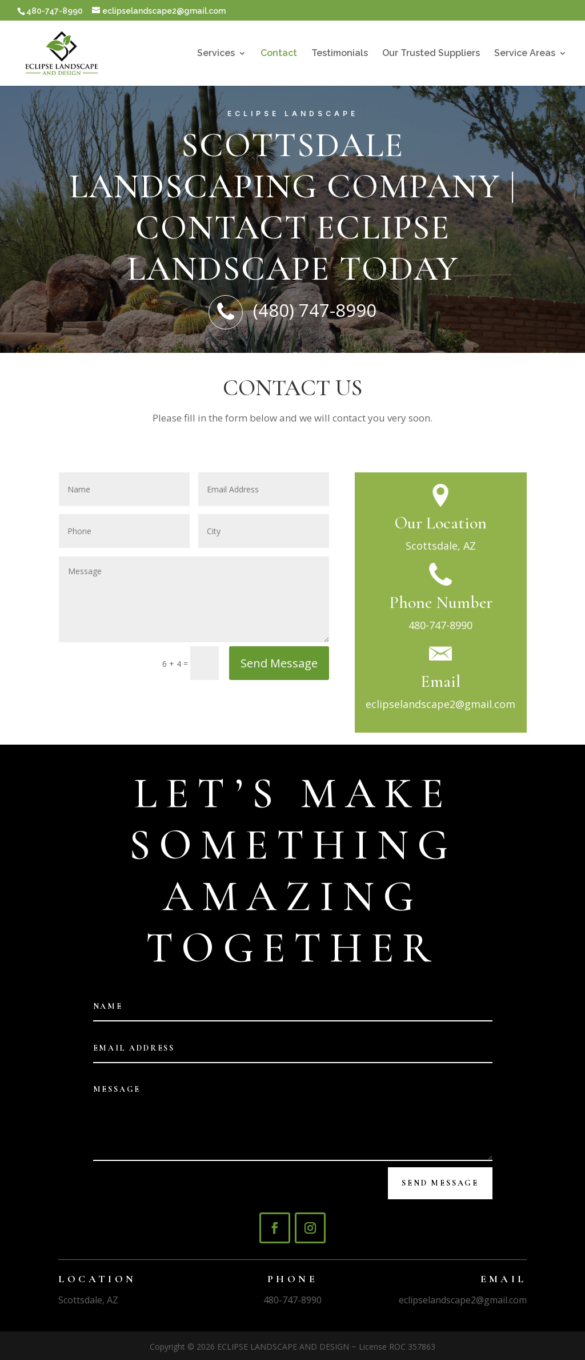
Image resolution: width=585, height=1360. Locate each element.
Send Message (279, 663)
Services (216, 53)
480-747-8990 (440, 625)
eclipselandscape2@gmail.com (440, 704)
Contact (279, 53)
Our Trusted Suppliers (431, 53)
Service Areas (524, 53)
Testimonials (339, 53)
